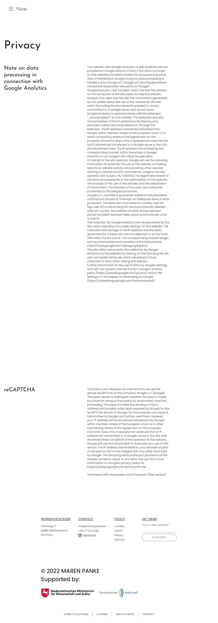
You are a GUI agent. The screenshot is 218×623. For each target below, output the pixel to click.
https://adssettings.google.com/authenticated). (121, 281)
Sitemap (119, 539)
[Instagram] (80, 535)
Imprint (118, 530)
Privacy (119, 535)
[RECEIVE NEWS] (159, 537)
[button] (20, 10)
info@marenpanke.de (92, 526)
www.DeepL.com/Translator (128, 475)
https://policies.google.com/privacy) (122, 273)
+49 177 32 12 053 (88, 530)
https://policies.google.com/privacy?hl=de (116, 467)
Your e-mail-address (155, 525)
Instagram (89, 535)
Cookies (119, 526)
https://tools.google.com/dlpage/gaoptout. (117, 246)
